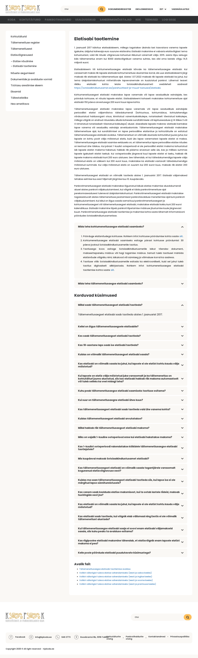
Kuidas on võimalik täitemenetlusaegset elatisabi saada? (113, 357)
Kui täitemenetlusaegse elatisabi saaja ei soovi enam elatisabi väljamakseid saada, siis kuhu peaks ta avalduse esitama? (125, 533)
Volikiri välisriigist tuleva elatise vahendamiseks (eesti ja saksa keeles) (115, 576)
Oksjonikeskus (144, 9)
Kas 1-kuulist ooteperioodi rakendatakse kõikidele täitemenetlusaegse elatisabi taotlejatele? (127, 451)
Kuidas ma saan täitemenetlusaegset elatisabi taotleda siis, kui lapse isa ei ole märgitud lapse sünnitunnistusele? (126, 485)
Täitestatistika (19, 101)
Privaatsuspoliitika (179, 640)
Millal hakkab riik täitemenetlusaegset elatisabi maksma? (113, 431)
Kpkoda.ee (48, 652)
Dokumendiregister (118, 9)
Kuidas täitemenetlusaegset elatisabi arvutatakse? (110, 422)
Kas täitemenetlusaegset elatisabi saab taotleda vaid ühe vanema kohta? (124, 412)
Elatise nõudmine (23, 64)
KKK (131, 22)
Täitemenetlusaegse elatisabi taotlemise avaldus (105, 572)
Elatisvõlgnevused (22, 58)
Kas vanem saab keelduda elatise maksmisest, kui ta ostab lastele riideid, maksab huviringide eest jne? (129, 497)
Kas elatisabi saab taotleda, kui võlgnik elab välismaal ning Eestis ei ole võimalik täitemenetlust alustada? (127, 521)
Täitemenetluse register (25, 46)
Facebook (17, 640)
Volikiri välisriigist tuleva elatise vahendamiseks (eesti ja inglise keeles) (115, 579)
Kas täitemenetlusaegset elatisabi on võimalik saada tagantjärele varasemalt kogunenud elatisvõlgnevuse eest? (126, 473)
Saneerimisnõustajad (110, 22)
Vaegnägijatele (180, 9)
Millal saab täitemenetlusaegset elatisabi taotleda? (110, 308)
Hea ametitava (20, 107)
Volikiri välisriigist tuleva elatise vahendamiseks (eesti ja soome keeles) (116, 583)
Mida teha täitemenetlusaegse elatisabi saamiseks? (110, 287)
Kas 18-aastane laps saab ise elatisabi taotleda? (108, 348)
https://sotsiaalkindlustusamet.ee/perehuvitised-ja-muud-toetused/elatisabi (117, 91)
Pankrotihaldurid (56, 22)
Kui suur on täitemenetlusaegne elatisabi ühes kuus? (110, 403)
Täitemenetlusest (21, 52)
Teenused (145, 22)
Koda (12, 22)
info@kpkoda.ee (43, 640)
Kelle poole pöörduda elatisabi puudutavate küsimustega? (114, 556)
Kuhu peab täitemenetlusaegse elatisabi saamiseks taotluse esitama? (122, 394)
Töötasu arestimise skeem (27, 89)
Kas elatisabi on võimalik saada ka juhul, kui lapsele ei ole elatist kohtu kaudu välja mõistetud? (128, 368)
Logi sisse (162, 22)
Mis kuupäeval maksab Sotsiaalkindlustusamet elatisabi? (113, 462)
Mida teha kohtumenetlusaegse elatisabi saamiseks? (111, 230)
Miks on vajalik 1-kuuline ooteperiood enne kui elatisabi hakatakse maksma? (125, 440)
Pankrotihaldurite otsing (134, 641)
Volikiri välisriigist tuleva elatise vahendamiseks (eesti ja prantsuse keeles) (117, 587)
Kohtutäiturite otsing (113, 641)
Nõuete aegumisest (23, 76)
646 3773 (65, 640)
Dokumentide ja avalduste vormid (31, 82)
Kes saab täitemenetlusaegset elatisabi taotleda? (109, 339)
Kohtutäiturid (30, 22)
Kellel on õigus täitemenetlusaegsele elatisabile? (108, 330)
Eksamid (16, 95)
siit (181, 239)
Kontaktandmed (156, 640)
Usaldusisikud (82, 22)
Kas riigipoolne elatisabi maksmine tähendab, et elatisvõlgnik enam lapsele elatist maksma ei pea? (129, 545)
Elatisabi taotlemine (25, 69)
